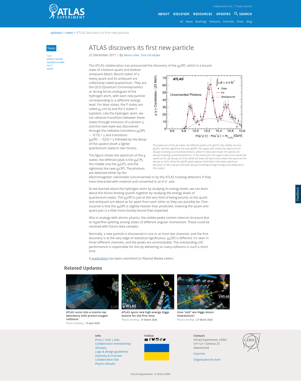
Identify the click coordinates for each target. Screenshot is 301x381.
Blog (249, 21)
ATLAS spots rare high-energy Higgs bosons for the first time (145, 313)
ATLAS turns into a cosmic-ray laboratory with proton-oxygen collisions (87, 315)
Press (240, 21)
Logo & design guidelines (111, 351)
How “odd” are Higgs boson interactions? (195, 313)
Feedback (297, 194)
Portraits (228, 21)
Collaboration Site (222, 6)
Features (214, 21)
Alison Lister (131, 55)
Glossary (101, 348)
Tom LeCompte (150, 55)
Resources (202, 14)
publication (100, 258)
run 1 (50, 65)
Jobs (117, 340)
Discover (181, 14)
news (69, 33)
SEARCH (245, 14)
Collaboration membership (113, 343)
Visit (108, 340)
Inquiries (199, 353)
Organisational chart (207, 359)
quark (50, 68)
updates (56, 33)
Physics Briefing (74, 323)
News (189, 21)
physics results (55, 59)
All (181, 21)
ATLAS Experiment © (144, 374)
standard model (55, 62)
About (164, 14)
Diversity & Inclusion (108, 355)
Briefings (201, 21)
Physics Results (244, 6)
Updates (223, 14)
